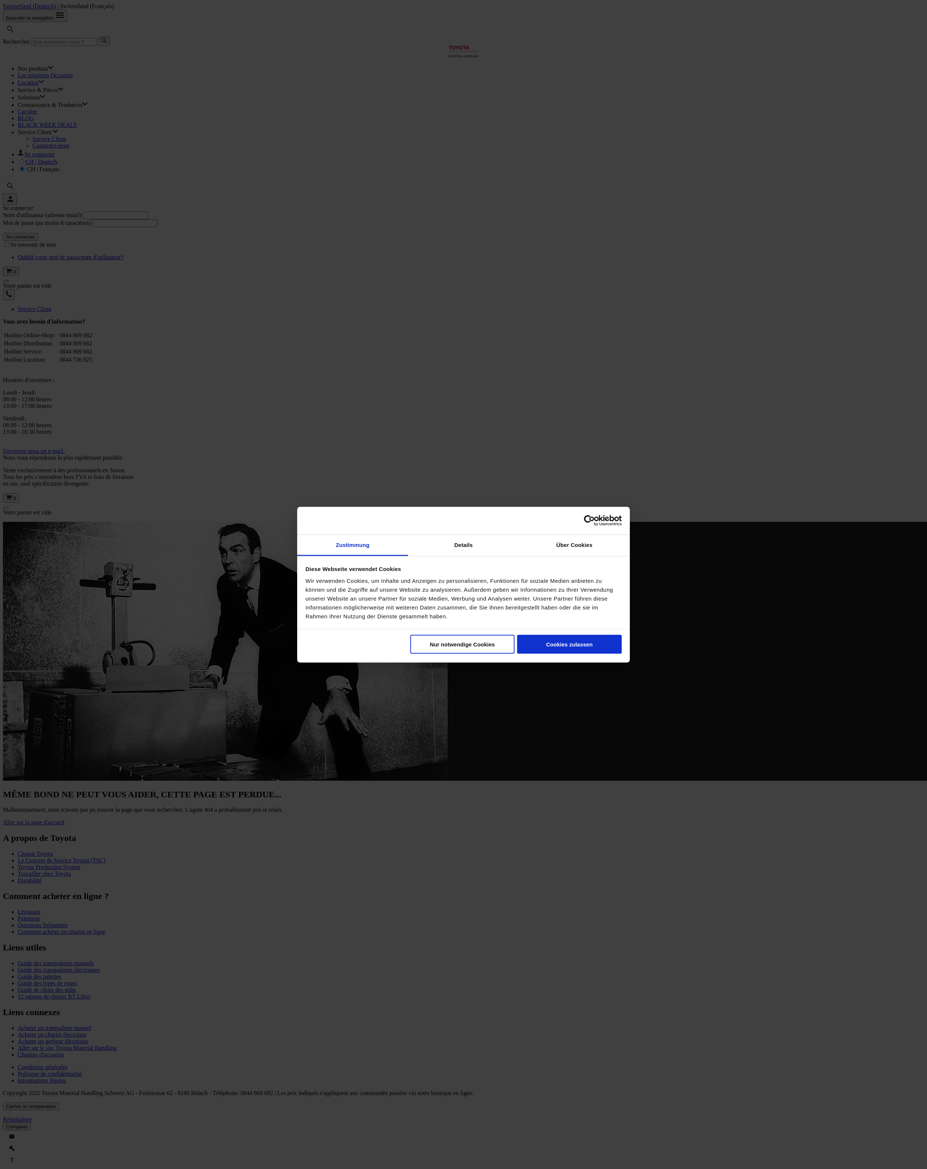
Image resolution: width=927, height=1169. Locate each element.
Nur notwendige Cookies (462, 644)
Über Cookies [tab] (574, 544)
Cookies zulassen (569, 644)
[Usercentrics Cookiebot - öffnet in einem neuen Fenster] (589, 520)
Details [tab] (463, 544)
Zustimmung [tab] (353, 544)
